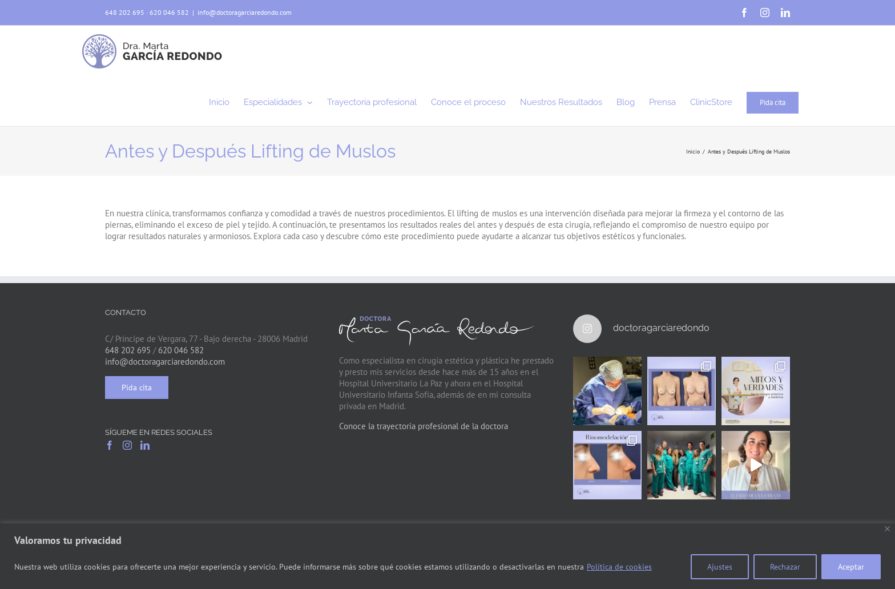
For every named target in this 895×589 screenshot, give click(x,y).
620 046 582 (169, 12)
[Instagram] (127, 445)
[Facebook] (109, 445)
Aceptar (851, 567)
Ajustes (719, 567)
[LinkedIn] (145, 445)
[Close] (887, 528)
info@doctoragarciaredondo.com (244, 12)
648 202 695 (124, 12)
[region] (447, 556)
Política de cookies (619, 567)
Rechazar (785, 567)
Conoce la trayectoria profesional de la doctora (423, 426)
